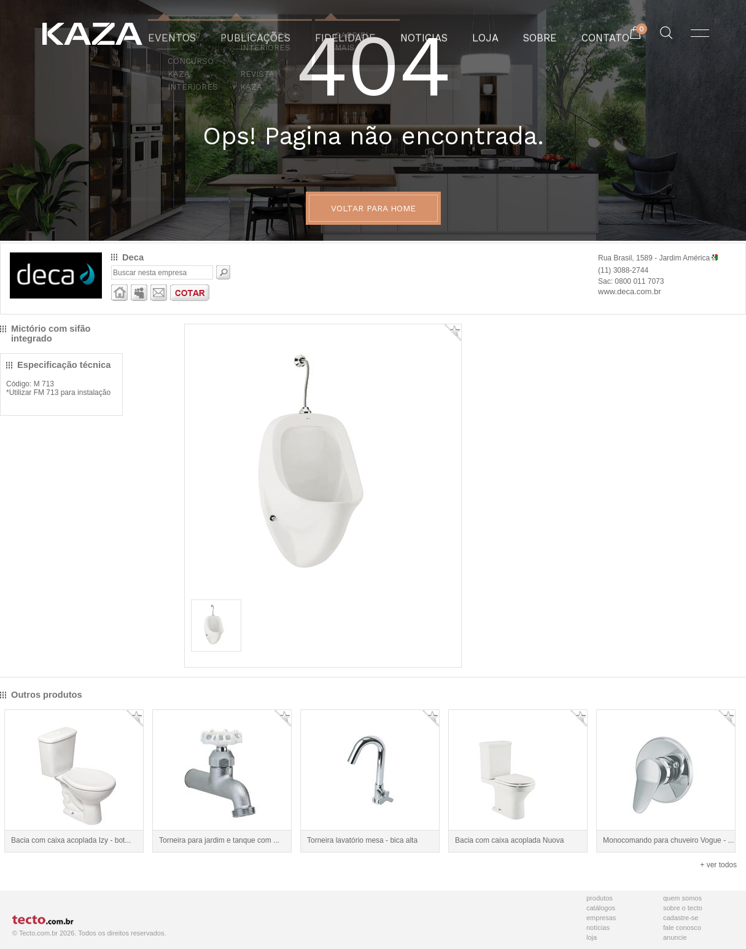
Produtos (599, 898)
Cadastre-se (680, 917)
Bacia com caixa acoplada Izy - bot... (71, 840)
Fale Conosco (682, 927)
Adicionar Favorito (453, 332)
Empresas (601, 917)
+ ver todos (718, 865)
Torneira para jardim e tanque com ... (219, 840)
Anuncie (675, 937)
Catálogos (600, 908)
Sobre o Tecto (682, 908)
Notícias (598, 927)
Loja (591, 937)
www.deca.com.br (629, 291)
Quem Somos (682, 898)
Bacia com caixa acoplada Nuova (509, 840)
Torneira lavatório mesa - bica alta (362, 840)
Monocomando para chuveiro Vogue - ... (668, 840)
